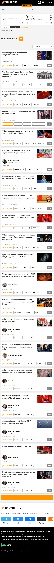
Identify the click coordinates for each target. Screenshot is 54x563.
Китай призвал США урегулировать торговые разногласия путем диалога (18, 197)
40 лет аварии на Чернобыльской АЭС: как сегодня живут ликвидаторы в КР (36, 20)
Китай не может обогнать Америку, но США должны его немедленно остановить (18, 474)
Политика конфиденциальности (22, 534)
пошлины (36, 85)
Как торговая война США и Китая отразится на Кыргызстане (16, 151)
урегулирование (36, 208)
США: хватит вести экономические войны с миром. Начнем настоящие (17, 371)
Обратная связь (43, 539)
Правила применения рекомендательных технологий (19, 539)
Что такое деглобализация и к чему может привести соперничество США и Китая (18, 301)
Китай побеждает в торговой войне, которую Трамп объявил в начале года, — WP (18, 94)
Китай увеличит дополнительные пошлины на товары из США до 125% (18, 216)
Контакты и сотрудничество (35, 531)
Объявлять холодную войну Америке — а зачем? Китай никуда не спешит (18, 397)
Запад (25, 188)
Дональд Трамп (37, 124)
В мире (16, 65)
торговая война (9, 38)
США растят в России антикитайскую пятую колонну (18, 320)
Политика (26, 337)
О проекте (4, 531)
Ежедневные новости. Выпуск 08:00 (12, 19)
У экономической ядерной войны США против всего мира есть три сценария (18, 275)
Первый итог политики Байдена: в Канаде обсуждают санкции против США (17, 347)
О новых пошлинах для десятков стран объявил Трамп (18, 112)
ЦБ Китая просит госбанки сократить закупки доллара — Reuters (18, 255)
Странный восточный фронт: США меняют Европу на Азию (16, 422)
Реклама (47, 531)
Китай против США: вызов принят (16, 447)
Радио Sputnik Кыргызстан (22, 312)
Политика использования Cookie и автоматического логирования (22, 537)
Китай (25, 85)
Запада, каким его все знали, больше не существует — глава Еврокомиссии (18, 177)
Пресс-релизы (6, 534)
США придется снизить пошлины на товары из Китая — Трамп (17, 132)
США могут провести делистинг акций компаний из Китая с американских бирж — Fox (18, 237)
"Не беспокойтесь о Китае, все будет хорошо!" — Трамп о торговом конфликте (18, 74)
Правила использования (17, 531)
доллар (34, 267)
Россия (29, 169)
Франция (35, 65)
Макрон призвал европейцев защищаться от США (14, 53)
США (25, 65)
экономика (29, 363)
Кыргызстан (17, 169)
